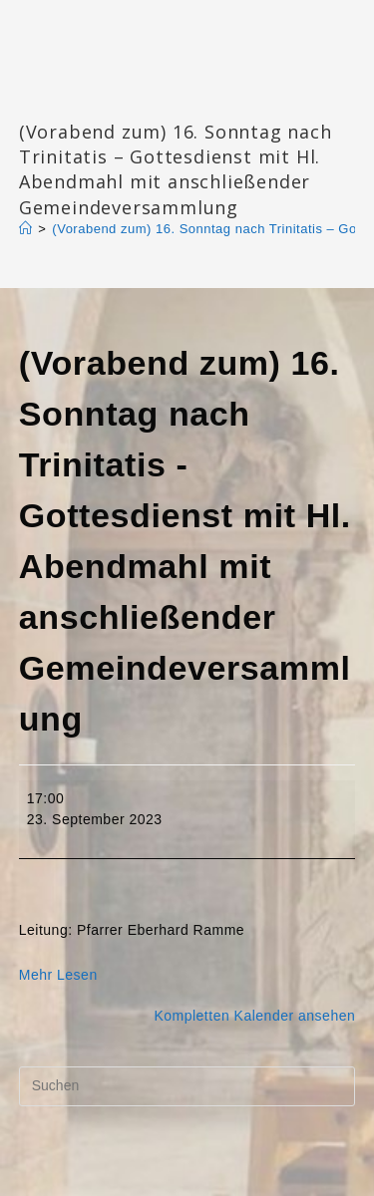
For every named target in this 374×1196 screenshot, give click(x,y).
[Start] (26, 228)
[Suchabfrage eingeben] (187, 1086)
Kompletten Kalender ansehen (254, 1016)
